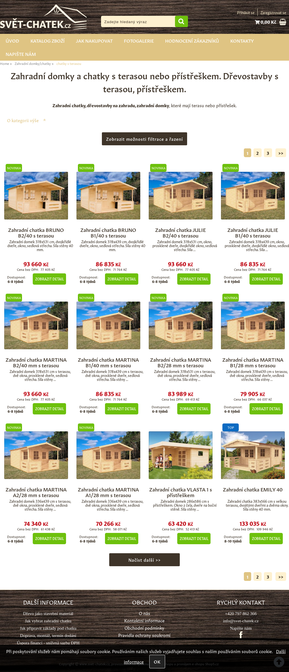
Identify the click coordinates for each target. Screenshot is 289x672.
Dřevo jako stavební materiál (48, 613)
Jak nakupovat (94, 40)
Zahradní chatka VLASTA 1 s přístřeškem (180, 491)
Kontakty (242, 40)
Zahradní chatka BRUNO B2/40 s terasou (36, 232)
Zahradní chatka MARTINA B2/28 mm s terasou (180, 361)
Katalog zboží (47, 40)
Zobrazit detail (49, 278)
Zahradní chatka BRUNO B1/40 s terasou (108, 232)
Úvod (12, 40)
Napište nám (21, 53)
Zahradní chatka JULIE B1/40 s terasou (252, 232)
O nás (144, 613)
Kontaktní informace (144, 620)
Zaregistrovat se (273, 12)
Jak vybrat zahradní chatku (48, 620)
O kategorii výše (23, 120)
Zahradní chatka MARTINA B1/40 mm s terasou (108, 361)
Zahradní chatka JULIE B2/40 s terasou (180, 232)
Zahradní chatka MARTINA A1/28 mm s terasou (108, 491)
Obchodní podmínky (144, 628)
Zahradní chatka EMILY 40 (253, 489)
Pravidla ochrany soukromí (144, 635)
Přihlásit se (246, 12)
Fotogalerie (139, 40)
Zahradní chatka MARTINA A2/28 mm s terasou (36, 491)
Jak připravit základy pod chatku (48, 628)
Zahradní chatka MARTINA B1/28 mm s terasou (252, 361)
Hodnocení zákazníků (192, 40)
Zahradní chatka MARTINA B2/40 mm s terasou (36, 361)
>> (280, 153)
